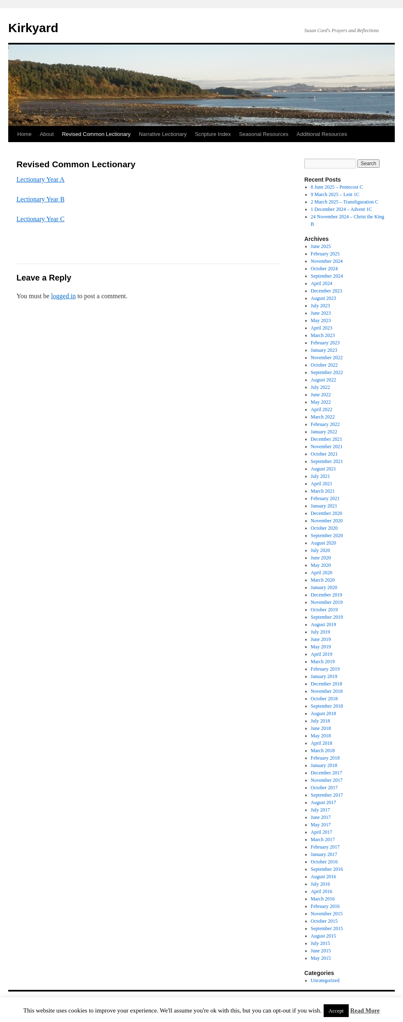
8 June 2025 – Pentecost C (337, 187)
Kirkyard (33, 28)
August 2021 (323, 469)
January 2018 (324, 765)
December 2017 (326, 773)
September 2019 (327, 617)
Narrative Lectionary (163, 134)
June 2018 (321, 728)
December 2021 (326, 439)
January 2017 (324, 854)
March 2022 (323, 417)
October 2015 (324, 921)
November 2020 (327, 521)
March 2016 (323, 899)
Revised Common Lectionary (96, 134)
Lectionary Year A (40, 179)
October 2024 (324, 268)
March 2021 (323, 491)
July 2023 (320, 306)
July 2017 (320, 810)
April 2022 (321, 409)
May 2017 (321, 825)
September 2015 (327, 928)
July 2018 (320, 721)
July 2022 (320, 387)
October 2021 (324, 454)
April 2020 (321, 572)
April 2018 (321, 743)
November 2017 (327, 780)
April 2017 (321, 832)
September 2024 (327, 276)
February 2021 (325, 498)
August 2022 (323, 380)
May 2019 (321, 647)
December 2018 (326, 684)
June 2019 (321, 639)
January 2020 (324, 587)
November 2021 (327, 446)
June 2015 (321, 951)
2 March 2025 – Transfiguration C (344, 202)
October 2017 (324, 787)
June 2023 (321, 313)
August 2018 (323, 713)
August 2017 (323, 802)
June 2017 (321, 817)
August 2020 (323, 543)
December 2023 (326, 291)
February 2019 (325, 669)
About (47, 134)
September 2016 (327, 869)
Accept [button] (336, 1011)
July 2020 (320, 550)
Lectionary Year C (40, 218)
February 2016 (325, 906)
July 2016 (320, 884)
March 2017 (323, 839)
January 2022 (324, 432)
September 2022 (327, 372)
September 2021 (327, 461)
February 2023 (325, 343)
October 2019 (324, 610)
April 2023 (321, 328)
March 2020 (323, 580)
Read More (365, 1010)
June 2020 (321, 558)
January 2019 (324, 676)
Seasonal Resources (263, 134)
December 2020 (326, 513)
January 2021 (324, 506)
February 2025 (325, 254)
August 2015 (323, 936)
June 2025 (321, 246)
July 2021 (320, 476)
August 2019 (323, 624)
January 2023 (324, 350)
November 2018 (327, 691)
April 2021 (321, 483)
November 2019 (327, 602)
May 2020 (321, 565)
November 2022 (327, 357)
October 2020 (324, 528)
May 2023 (321, 320)
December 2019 (326, 595)
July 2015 (320, 943)
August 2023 (323, 298)
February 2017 (325, 847)
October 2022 (324, 365)
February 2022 (325, 424)
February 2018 (325, 758)
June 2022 (321, 395)
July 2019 (320, 632)
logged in (63, 295)
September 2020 (327, 535)
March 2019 (323, 661)
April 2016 (321, 891)
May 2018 (321, 736)
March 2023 (323, 335)
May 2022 (321, 402)
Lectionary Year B (40, 199)
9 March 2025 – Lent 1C (335, 194)
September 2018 (327, 706)
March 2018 (323, 750)
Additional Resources (321, 134)
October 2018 (324, 699)
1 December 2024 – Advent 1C (341, 209)
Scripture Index (213, 134)
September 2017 (327, 795)
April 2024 (321, 283)
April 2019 (321, 654)
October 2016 (324, 862)
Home (24, 134)
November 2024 (327, 261)
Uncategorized (325, 980)
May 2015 (321, 958)
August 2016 (323, 876)
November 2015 (327, 914)
